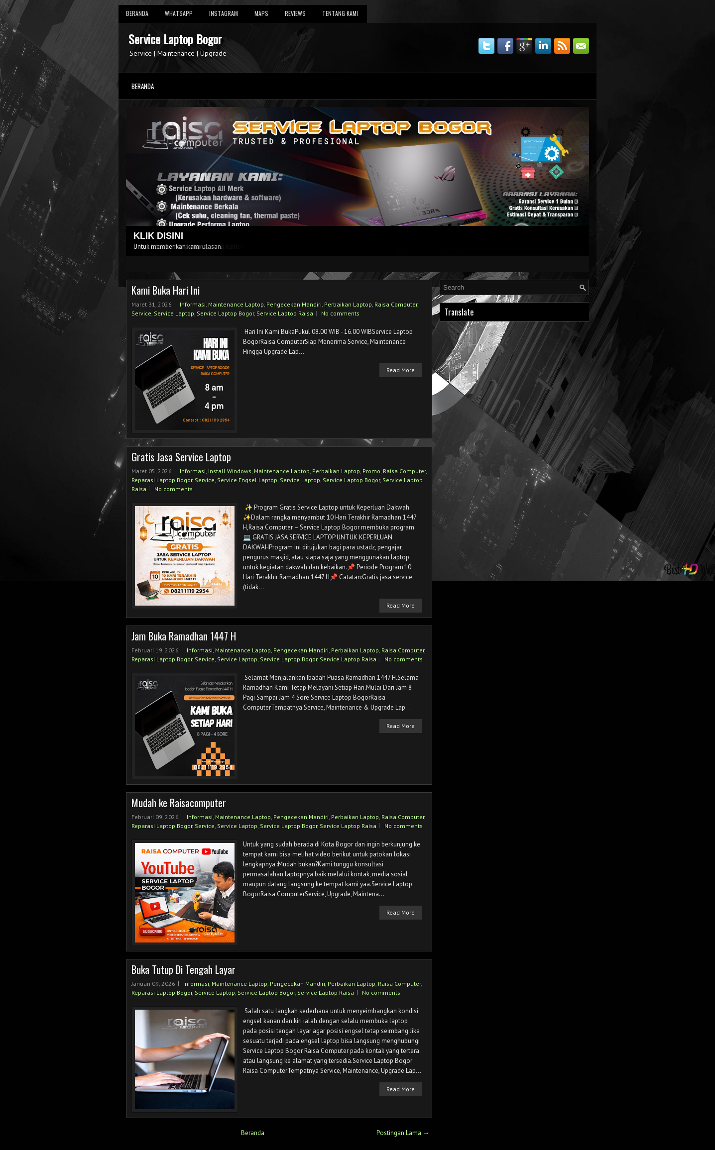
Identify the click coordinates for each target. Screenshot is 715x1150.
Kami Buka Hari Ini (165, 290)
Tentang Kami (340, 13)
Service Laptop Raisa (284, 313)
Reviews (295, 13)
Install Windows (229, 471)
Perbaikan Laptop (348, 304)
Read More (400, 370)
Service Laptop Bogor (175, 39)
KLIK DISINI (158, 236)
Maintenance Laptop (236, 304)
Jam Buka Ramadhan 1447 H (183, 636)
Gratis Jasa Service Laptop (181, 457)
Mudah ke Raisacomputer (178, 803)
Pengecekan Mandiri (294, 304)
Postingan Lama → (402, 1133)
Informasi (193, 304)
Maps (261, 13)
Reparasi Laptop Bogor (161, 480)
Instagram (223, 13)
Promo (371, 471)
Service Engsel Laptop (247, 480)
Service (141, 313)
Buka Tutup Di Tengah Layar (183, 969)
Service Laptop (174, 313)
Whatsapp (179, 13)
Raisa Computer (395, 304)
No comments (340, 313)
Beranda (137, 13)
